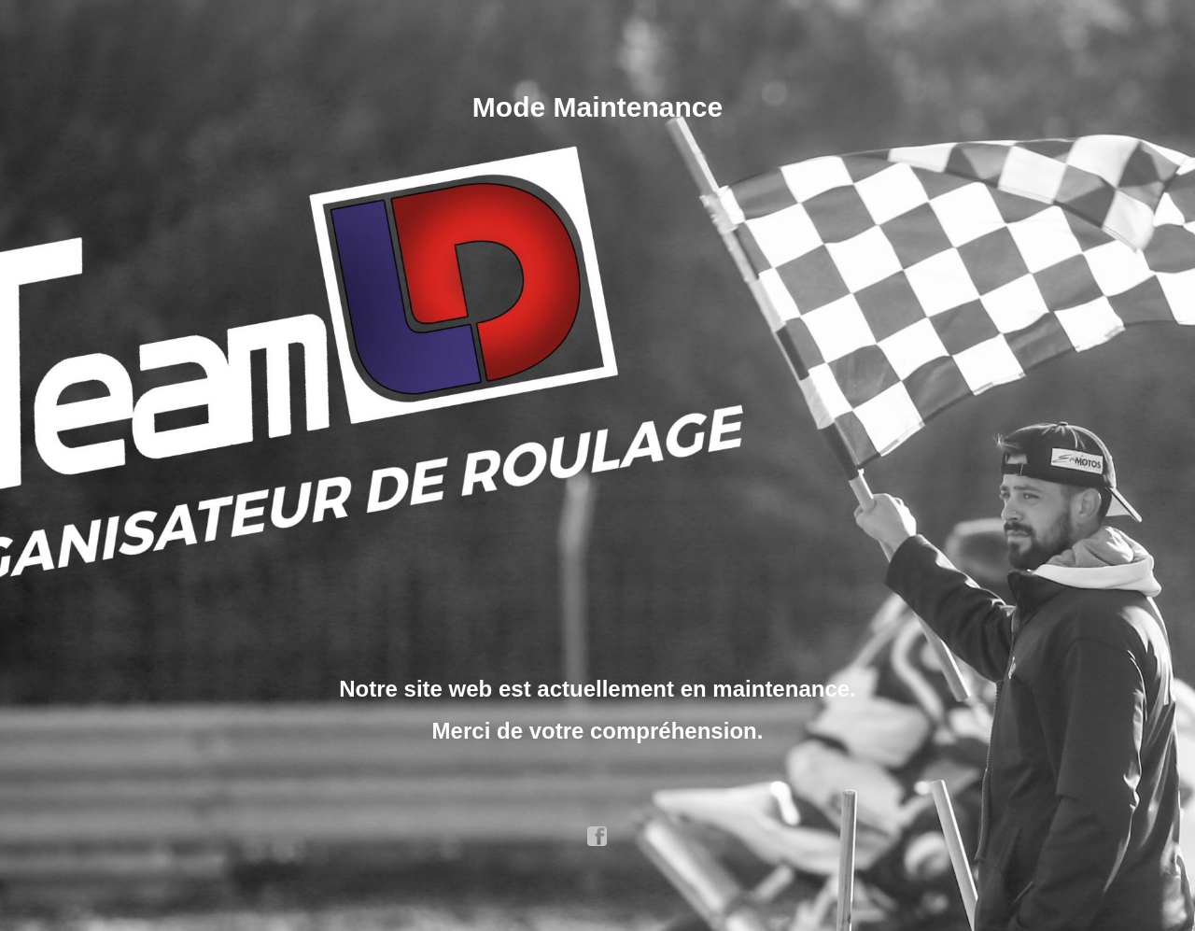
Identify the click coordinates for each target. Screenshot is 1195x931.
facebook (597, 836)
